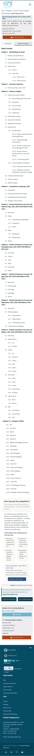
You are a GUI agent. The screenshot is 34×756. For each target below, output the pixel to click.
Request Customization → (17, 579)
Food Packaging (5, 13)
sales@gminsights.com (10, 594)
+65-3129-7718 (11, 733)
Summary (8, 43)
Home (3, 10)
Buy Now (17, 614)
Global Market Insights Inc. (11, 746)
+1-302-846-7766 (11, 731)
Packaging (9, 10)
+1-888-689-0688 (14, 729)
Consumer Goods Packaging (21, 10)
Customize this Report (9, 599)
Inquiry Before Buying (25, 599)
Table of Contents (23, 43)
